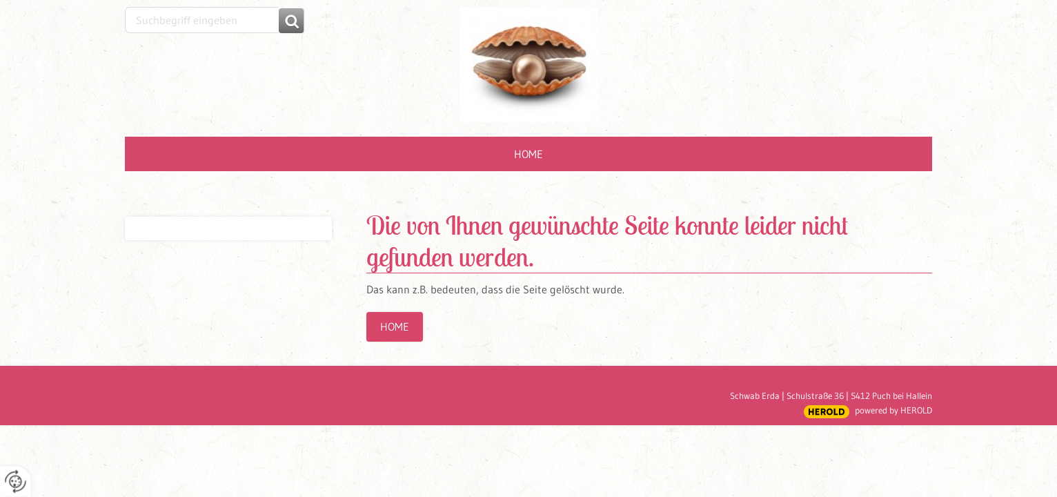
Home (528, 154)
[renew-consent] (15, 481)
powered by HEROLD (893, 410)
